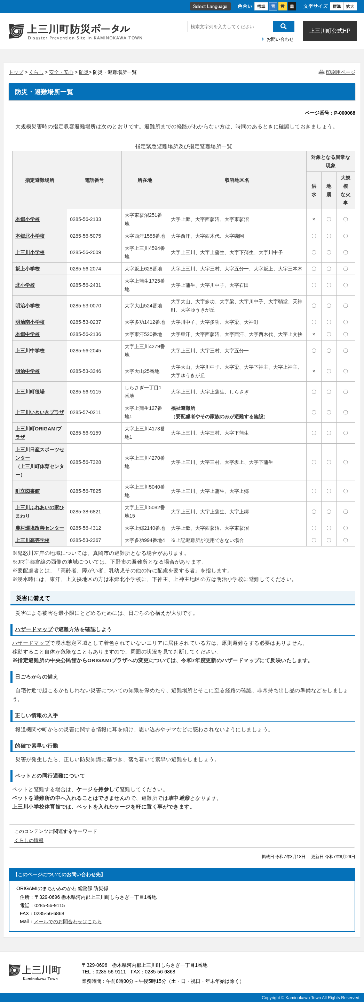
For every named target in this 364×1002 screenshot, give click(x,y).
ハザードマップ (34, 629)
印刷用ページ (340, 72)
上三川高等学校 (32, 540)
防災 (84, 72)
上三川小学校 (30, 252)
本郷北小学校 (30, 236)
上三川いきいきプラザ (39, 412)
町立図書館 (27, 491)
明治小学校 (27, 305)
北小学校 (25, 285)
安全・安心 (61, 72)
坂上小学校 (27, 268)
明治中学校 (27, 371)
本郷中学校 (27, 334)
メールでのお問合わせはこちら (68, 921)
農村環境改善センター (39, 528)
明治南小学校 (30, 322)
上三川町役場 (30, 392)
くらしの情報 (28, 840)
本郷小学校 (27, 219)
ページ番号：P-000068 (330, 113)
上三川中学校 (30, 350)
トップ (16, 72)
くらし (36, 72)
